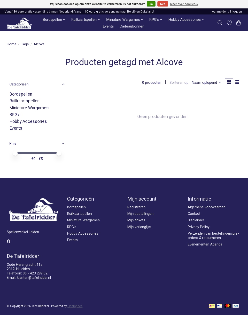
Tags (25, 44)
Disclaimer (196, 220)
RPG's (15, 114)
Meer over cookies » (184, 4)
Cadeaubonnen (132, 26)
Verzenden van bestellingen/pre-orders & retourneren (213, 235)
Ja (151, 4)
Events (108, 26)
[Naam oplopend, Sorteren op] (206, 82)
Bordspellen (20, 94)
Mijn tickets (136, 220)
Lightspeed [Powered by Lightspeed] (75, 306)
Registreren (136, 207)
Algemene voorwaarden (206, 207)
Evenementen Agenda (205, 244)
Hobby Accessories (28, 121)
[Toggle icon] (219, 23)
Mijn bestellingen (140, 213)
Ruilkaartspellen (24, 100)
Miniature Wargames (29, 107)
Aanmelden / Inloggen (227, 11)
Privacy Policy (198, 227)
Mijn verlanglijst (139, 227)
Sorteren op (178, 82)
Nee (162, 4)
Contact (194, 213)
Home (11, 44)
